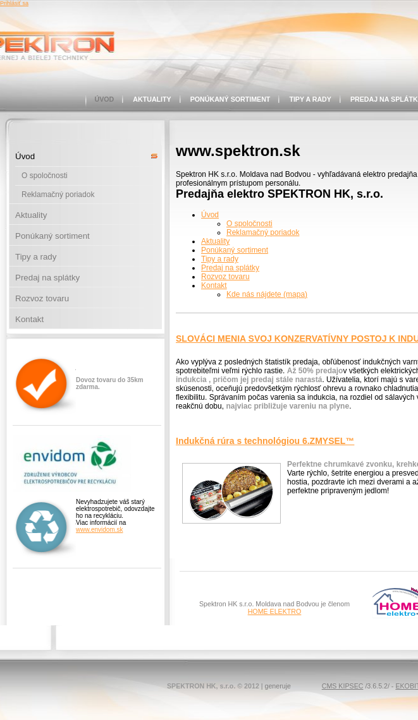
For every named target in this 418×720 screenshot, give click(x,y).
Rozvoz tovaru (42, 298)
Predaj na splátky (47, 277)
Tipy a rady (310, 99)
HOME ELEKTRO (275, 611)
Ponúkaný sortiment (230, 99)
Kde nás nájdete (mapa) (266, 294)
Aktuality (152, 99)
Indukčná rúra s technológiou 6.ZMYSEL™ (265, 441)
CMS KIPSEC (343, 686)
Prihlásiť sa (14, 3)
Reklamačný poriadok (58, 194)
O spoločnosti (45, 175)
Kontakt (29, 319)
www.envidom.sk (99, 529)
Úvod (104, 99)
